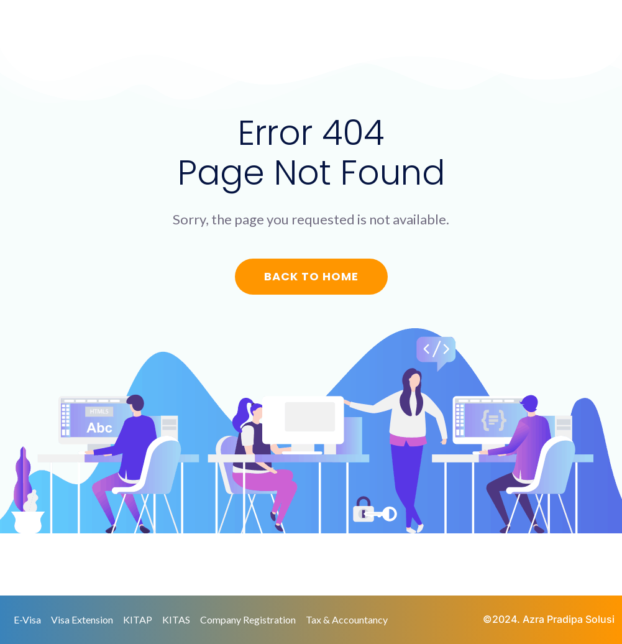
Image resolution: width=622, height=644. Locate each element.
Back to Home (311, 276)
